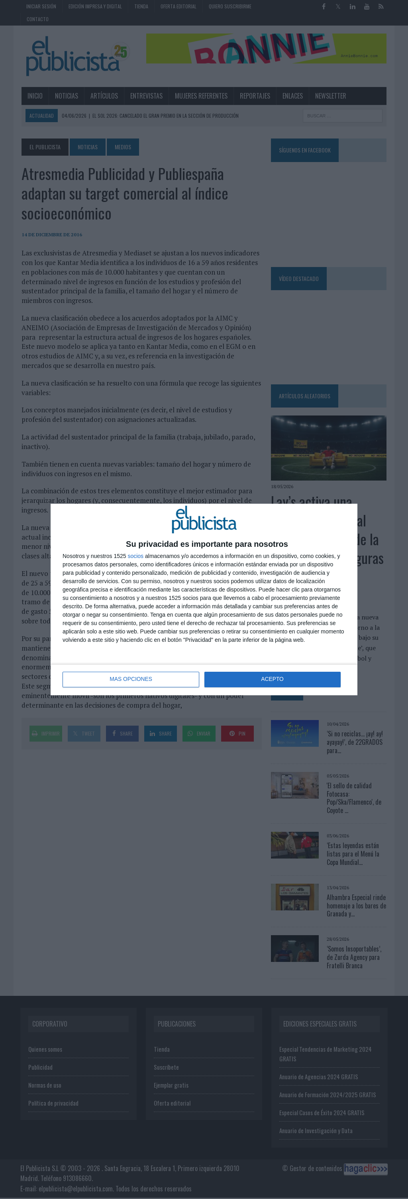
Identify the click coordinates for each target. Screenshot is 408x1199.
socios (135, 556)
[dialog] (204, 599)
